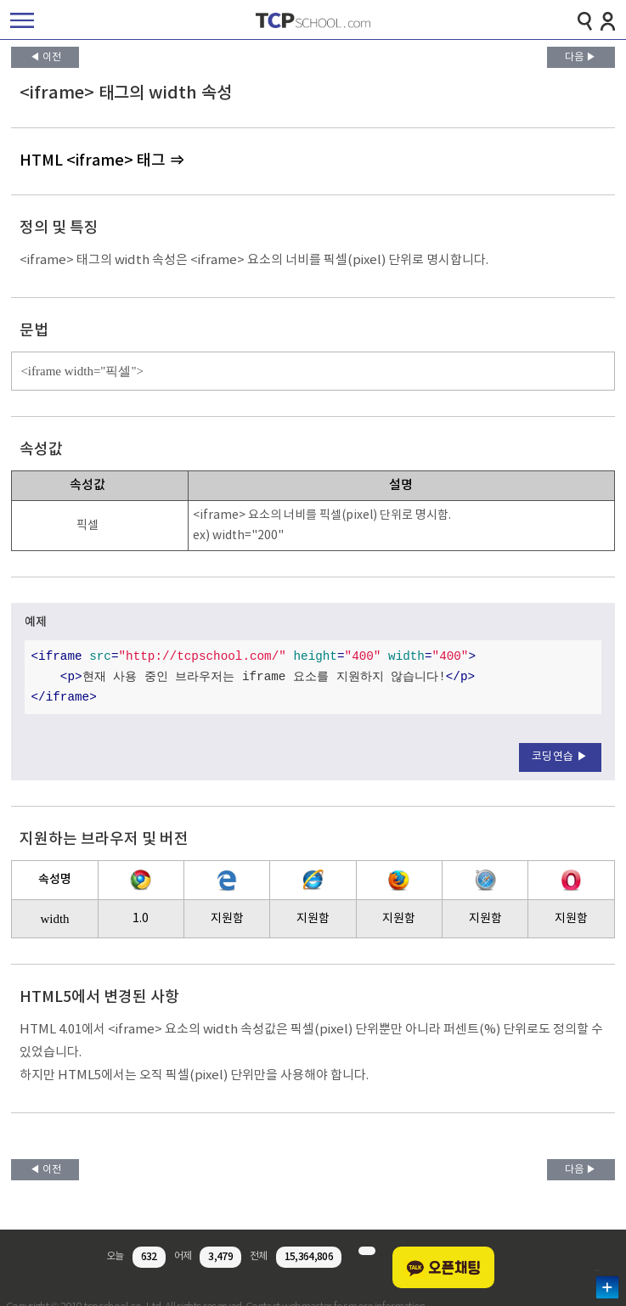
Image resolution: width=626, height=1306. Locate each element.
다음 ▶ (580, 57)
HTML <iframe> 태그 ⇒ (102, 161)
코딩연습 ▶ (560, 757)
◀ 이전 (45, 57)
